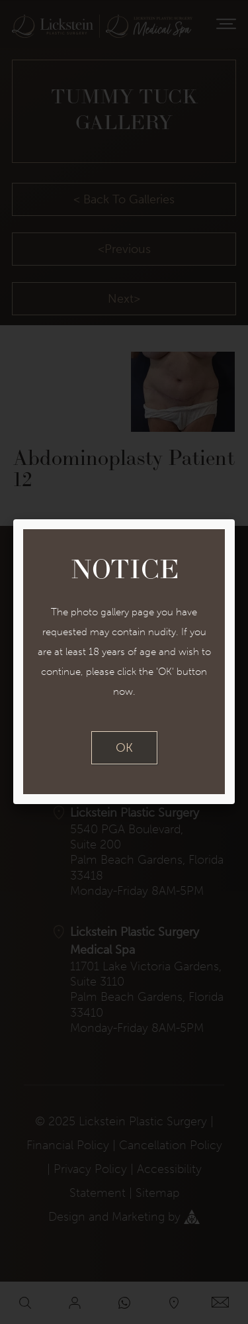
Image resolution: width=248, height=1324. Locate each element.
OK (124, 747)
